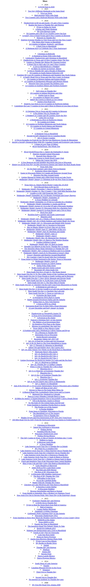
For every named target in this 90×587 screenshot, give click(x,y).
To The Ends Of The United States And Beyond (46, 403)
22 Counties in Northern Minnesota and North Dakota (46, 124)
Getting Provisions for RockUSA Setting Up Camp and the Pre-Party (46, 360)
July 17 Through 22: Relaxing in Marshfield (46, 345)
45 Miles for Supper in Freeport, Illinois (46, 69)
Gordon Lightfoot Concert (46, 242)
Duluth (46, 545)
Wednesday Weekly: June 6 (46, 236)
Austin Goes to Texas (46, 95)
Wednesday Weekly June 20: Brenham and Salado (46, 231)
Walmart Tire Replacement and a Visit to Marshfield (46, 530)
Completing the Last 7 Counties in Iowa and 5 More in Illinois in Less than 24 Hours (46, 106)
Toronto (46, 565)
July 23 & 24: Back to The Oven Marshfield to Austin (46, 343)
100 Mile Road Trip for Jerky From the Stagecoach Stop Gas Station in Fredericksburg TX (46, 420)
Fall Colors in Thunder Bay (46, 91)
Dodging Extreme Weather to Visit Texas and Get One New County (46, 40)
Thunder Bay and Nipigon (46, 547)
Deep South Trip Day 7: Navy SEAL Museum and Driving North (46, 278)
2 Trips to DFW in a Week (46, 304)
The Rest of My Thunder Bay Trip (46, 476)
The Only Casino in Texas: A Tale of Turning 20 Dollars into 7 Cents (46, 438)
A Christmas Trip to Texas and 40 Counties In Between (46, 111)
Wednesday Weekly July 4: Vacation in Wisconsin (46, 225)
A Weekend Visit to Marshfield (46, 134)
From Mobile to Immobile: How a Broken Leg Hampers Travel (46, 493)
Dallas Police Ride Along (46, 265)
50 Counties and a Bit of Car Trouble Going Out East (46, 33)
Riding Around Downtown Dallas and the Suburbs (46, 300)
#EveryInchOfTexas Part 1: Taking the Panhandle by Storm (46, 152)
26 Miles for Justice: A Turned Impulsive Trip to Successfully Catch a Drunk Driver (46, 398)
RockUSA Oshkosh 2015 (46, 528)
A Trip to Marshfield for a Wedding (46, 66)
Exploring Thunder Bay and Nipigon (46, 501)
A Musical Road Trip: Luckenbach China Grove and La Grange (46, 392)
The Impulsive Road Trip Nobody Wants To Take (46, 526)
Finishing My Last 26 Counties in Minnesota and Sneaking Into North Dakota (46, 75)
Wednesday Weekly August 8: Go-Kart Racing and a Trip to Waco (46, 210)
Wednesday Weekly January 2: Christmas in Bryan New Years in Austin (46, 179)
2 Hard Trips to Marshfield (46, 46)
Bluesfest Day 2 (46, 373)
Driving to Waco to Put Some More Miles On (46, 390)
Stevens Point (46, 554)
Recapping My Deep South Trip (46, 270)
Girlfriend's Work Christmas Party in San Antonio (46, 513)
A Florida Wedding (46, 409)
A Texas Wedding (46, 444)
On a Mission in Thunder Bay (46, 333)
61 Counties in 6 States (46, 122)
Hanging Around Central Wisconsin (46, 154)
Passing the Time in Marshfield (46, 524)
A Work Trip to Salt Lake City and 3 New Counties (46, 64)
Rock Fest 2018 (46, 212)
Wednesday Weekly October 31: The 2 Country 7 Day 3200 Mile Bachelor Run (46, 191)
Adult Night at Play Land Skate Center (46, 468)
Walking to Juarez (46, 440)
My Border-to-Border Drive (46, 543)
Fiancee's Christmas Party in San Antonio (46, 320)
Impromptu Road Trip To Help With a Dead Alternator (46, 306)
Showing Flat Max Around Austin (46, 175)
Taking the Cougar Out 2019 (46, 160)
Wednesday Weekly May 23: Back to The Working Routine (46, 240)
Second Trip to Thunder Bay (46, 577)
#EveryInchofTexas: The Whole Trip (46, 146)
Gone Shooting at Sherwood (46, 465)
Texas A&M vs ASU (46, 522)
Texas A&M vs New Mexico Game (46, 328)
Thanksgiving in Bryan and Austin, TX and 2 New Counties (46, 23)
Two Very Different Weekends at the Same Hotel (46, 11)
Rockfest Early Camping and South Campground (46, 214)
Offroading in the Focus (46, 478)
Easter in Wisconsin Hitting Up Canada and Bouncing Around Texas (46, 173)
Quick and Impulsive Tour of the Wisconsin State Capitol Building (46, 461)
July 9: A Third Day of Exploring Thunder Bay (46, 371)
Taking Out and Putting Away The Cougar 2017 (46, 347)
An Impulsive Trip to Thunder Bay (46, 415)
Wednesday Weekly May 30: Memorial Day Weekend (46, 238)
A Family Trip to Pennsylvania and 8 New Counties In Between (46, 36)
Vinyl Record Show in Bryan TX (46, 187)
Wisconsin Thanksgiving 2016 (46, 434)
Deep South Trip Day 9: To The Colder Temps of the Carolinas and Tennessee (46, 274)
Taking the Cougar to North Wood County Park (46, 158)
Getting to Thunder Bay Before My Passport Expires (46, 62)
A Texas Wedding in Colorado (46, 200)
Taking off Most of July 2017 (46, 388)
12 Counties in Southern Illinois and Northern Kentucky (46, 86)
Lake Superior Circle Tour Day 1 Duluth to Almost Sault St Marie (46, 459)
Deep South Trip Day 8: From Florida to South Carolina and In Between (46, 276)
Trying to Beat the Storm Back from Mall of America (46, 505)
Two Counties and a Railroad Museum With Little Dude (46, 17)
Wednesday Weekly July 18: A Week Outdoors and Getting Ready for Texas (46, 221)
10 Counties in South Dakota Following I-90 (46, 73)
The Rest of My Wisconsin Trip (46, 472)
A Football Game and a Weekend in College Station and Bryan (46, 330)
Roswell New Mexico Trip (46, 156)
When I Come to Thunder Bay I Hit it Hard (46, 367)
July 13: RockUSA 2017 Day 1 (46, 358)
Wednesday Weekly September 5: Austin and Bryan (46, 204)
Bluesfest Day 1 (46, 377)
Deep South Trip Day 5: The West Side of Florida (46, 282)
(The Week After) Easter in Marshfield (46, 42)
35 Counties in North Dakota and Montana (46, 126)
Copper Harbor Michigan (46, 509)
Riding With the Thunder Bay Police (46, 482)
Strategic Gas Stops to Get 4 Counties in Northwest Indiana (46, 104)
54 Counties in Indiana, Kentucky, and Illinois (46, 44)
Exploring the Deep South (46, 295)
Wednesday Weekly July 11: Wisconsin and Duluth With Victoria (46, 223)
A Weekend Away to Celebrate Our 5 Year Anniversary (46, 48)
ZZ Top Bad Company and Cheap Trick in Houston (46, 169)
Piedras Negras (46, 429)
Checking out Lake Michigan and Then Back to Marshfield (46, 485)
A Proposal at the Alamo (46, 318)
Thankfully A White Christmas (46, 511)
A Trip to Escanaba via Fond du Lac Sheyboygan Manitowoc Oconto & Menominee (46, 140)
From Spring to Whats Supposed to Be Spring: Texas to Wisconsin (46, 259)
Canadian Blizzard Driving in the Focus (46, 568)
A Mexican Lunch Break (46, 442)
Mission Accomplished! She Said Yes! (46, 326)
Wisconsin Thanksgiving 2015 (46, 515)
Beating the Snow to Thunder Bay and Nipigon (46, 25)
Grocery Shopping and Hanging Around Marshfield (46, 255)
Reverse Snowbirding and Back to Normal (46, 491)
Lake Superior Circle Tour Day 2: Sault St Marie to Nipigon (46, 457)
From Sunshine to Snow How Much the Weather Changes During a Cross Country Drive (46, 518)
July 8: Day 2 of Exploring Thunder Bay (46, 375)
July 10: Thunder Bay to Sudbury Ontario (46, 364)
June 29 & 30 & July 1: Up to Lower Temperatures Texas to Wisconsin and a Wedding (46, 386)
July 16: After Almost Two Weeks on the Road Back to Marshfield (46, 350)
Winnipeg (46, 570)
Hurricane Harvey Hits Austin (46, 352)
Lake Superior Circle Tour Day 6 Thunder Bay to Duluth (46, 446)
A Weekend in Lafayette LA (46, 287)
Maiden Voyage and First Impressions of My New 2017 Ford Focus (46, 418)
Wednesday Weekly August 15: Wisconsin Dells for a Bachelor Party (46, 208)
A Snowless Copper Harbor (46, 487)
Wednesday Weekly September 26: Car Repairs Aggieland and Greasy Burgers (46, 195)
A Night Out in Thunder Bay (46, 503)
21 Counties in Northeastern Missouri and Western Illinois (46, 81)
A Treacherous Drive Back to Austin (46, 297)
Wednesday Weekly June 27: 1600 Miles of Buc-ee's (46, 229)
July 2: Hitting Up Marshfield (46, 384)
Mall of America (46, 507)
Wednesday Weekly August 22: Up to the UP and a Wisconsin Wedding (46, 206)
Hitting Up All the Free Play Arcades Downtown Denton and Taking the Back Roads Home (46, 164)
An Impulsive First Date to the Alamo (46, 324)
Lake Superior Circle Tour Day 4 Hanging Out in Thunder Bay (46, 453)
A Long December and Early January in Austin (46, 308)
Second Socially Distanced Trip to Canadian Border (46, 136)
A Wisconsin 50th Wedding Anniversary (46, 474)
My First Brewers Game (46, 31)
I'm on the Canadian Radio (46, 480)
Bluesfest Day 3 (46, 369)
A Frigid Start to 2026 (46, 7)
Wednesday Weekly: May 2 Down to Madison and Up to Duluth (46, 251)
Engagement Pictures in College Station (46, 263)
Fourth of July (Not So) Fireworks (46, 532)
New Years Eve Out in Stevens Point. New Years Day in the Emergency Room (46, 495)
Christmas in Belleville (46, 54)
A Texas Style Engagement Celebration (46, 316)
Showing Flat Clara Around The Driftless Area (46, 83)
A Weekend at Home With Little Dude (46, 56)
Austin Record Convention (46, 337)
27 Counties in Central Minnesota (46, 128)
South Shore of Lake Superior (46, 563)
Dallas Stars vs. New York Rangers (46, 302)
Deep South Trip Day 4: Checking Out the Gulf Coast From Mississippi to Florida (46, 285)
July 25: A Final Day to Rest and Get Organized (46, 341)
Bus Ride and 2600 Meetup (46, 470)
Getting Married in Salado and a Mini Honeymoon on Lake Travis (46, 177)
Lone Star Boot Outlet (46, 535)
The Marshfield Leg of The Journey (46, 413)
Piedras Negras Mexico (46, 436)
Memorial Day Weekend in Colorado (46, 394)
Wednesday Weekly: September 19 (46, 197)
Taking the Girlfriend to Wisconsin (46, 427)
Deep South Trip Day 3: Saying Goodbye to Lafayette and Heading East (46, 289)
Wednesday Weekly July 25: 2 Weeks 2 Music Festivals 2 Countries (46, 219)
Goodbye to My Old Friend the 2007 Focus (46, 193)
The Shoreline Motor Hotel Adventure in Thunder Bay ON (46, 248)
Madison (46, 549)
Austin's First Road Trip (46, 102)
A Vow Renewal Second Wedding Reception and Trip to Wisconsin (46, 162)
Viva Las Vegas (46, 13)
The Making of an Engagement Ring (46, 322)
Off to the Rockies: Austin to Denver (46, 401)
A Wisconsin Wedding (46, 489)
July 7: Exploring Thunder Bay (46, 379)
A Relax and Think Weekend (46, 29)
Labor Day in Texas (46, 118)
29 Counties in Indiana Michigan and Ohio (46, 93)
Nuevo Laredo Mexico (46, 556)
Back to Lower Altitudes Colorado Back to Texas (46, 396)
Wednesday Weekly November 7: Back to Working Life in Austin (46, 189)
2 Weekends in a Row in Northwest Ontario (46, 120)
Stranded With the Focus (46, 431)
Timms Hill (46, 552)
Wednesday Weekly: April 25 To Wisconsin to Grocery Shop (46, 253)
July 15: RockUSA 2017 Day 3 (46, 354)
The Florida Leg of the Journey (46, 407)
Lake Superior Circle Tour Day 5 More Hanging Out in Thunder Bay (46, 451)
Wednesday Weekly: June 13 (46, 234)
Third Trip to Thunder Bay (46, 572)
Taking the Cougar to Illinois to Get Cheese (46, 99)
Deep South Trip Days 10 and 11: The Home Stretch (46, 272)
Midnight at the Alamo (46, 520)
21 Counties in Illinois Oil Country (46, 97)
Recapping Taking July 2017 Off (46, 339)
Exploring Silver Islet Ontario (46, 171)
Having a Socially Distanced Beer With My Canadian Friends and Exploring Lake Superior (46, 142)
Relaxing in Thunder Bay (46, 38)
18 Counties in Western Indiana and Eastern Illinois (46, 79)
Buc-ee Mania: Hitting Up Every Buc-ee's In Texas (46, 227)
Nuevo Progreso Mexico (46, 558)
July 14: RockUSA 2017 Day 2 (46, 356)
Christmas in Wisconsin (46, 425)
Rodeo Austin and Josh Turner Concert (46, 268)
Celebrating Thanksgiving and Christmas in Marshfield (46, 58)
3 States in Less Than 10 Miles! (46, 144)
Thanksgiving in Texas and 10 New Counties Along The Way (46, 60)
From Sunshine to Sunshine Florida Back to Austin (46, 405)
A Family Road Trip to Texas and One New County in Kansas (46, 77)
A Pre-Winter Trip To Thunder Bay (46, 113)
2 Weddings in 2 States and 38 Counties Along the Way (46, 115)
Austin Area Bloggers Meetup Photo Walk (46, 539)
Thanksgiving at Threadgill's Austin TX (46, 313)
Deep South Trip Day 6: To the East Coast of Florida (46, 280)
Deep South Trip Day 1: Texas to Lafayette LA (46, 293)
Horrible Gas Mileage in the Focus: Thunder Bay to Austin (46, 246)
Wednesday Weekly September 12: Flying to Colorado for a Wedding (46, 202)
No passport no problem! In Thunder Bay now (46, 579)
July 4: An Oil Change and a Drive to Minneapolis (46, 381)
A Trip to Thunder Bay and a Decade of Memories (46, 71)
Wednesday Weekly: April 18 (46, 261)
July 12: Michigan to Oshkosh (46, 362)
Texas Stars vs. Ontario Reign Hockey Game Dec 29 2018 (46, 185)
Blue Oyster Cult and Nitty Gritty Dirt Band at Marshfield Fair (46, 463)
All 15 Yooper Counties (46, 138)
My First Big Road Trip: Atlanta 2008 (46, 585)
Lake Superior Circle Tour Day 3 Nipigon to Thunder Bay (46, 455)
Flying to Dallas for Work (46, 27)
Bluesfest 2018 (46, 217)
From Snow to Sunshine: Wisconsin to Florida (46, 411)
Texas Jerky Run (46, 167)
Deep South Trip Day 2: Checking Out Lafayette (46, 291)
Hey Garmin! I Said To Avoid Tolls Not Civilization (46, 257)
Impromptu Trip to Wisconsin (46, 335)
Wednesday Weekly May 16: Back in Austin (46, 244)
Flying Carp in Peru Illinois (46, 541)
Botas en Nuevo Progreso (46, 537)
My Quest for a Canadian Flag (46, 448)
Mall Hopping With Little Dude (46, 15)
